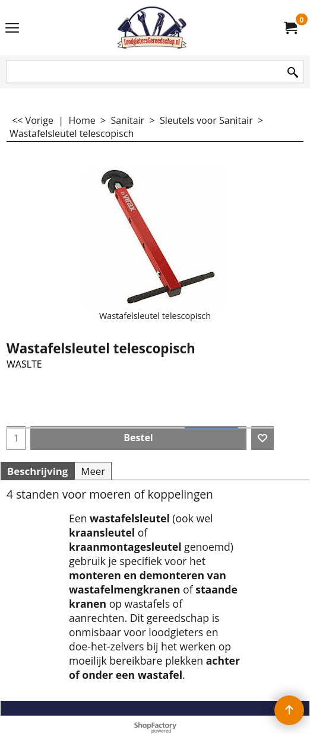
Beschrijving (37, 471)
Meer (93, 471)
